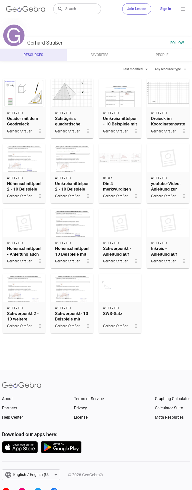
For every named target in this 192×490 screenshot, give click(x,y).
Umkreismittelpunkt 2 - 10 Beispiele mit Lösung (74, 189)
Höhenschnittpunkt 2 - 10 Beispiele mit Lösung (25, 189)
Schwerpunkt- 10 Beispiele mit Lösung (71, 319)
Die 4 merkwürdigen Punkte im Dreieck (117, 192)
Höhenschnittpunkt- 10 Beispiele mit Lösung (74, 254)
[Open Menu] (183, 9)
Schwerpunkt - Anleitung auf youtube (117, 254)
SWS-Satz (112, 313)
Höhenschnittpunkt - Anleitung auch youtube (25, 254)
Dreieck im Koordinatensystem (170, 121)
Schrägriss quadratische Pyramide (67, 124)
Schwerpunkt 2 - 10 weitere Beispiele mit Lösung (23, 322)
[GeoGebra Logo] (25, 9)
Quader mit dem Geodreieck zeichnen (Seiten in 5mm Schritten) (23, 129)
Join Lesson (136, 9)
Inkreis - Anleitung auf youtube (164, 254)
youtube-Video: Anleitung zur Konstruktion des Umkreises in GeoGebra (167, 195)
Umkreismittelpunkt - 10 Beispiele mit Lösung (122, 124)
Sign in (165, 9)
